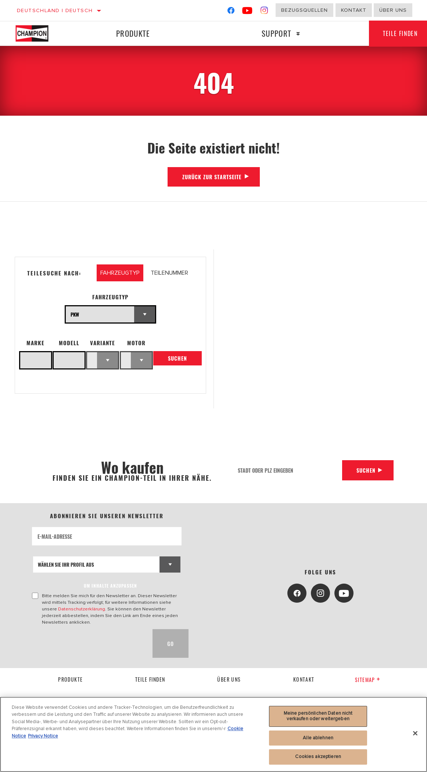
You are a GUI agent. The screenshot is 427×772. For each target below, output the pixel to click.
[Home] (37, 33)
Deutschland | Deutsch (55, 10)
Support (275, 33)
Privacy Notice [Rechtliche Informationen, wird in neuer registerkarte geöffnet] (43, 736)
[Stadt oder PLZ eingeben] (287, 470)
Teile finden (150, 679)
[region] (213, 734)
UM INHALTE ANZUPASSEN (110, 585)
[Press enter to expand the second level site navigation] (297, 33)
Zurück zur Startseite (211, 177)
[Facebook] (231, 12)
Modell (69, 343)
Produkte (133, 33)
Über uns (393, 10)
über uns (229, 679)
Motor (136, 343)
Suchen (177, 358)
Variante (102, 343)
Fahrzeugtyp (110, 297)
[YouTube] (247, 12)
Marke (35, 343)
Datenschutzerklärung (81, 609)
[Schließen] (415, 733)
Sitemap (367, 679)
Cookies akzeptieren (318, 757)
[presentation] (88, 643)
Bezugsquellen (304, 10)
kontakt (304, 679)
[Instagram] (264, 12)
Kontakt (353, 10)
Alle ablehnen (318, 738)
